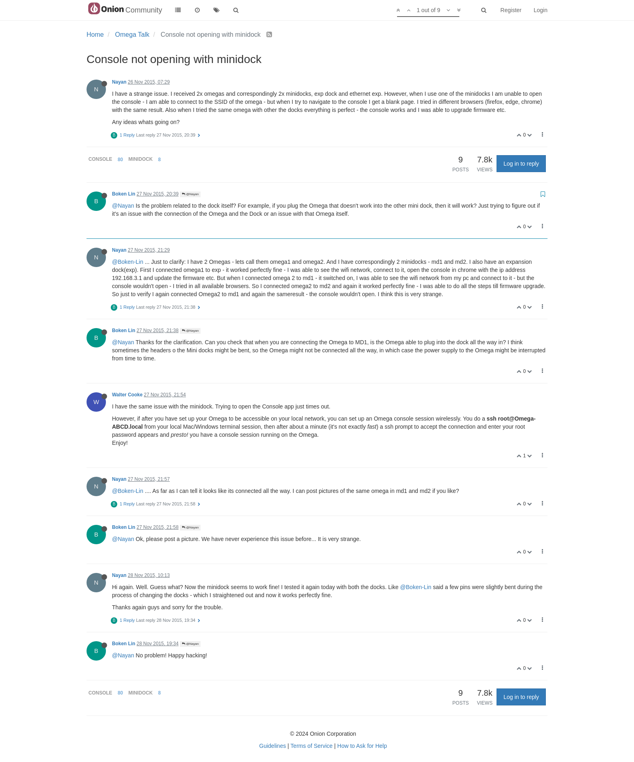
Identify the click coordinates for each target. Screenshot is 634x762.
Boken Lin (123, 194)
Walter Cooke (127, 395)
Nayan (119, 82)
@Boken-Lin (127, 262)
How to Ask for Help (362, 746)
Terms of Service (311, 746)
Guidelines (272, 746)
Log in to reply (521, 163)
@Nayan (190, 194)
